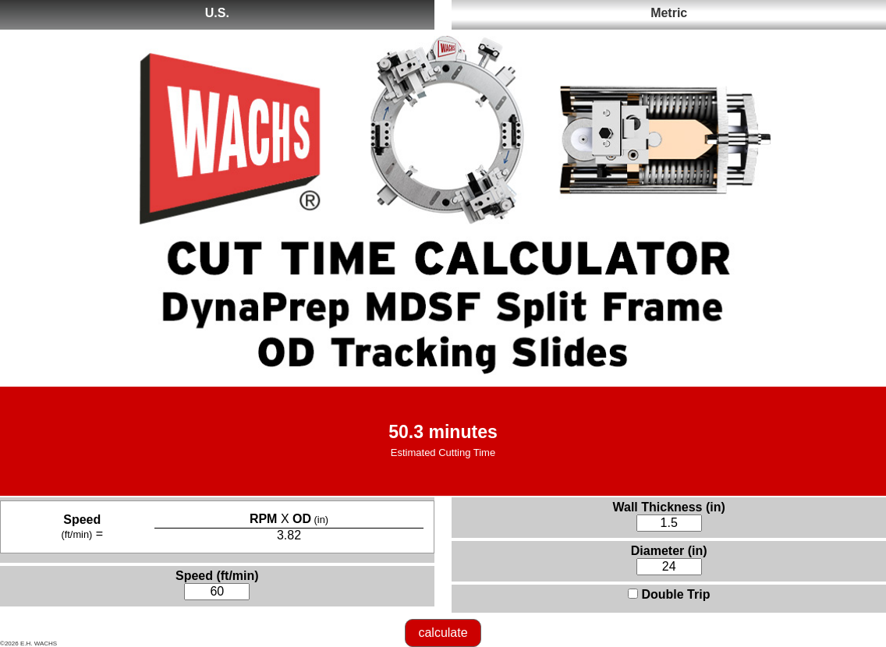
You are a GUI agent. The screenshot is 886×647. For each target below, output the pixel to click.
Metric (668, 12)
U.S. (217, 12)
